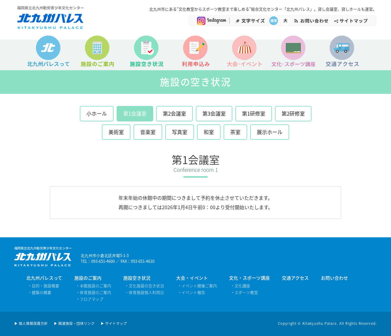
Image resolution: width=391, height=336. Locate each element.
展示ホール (270, 132)
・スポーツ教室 (244, 292)
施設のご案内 (88, 278)
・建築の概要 (39, 292)
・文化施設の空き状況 (144, 285)
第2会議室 (174, 113)
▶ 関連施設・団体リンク (74, 323)
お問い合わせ (334, 278)
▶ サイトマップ (114, 323)
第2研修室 (293, 113)
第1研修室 (253, 113)
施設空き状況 (136, 278)
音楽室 (148, 132)
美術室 (116, 132)
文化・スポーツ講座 (249, 278)
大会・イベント (192, 278)
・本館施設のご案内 (93, 285)
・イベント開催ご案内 (197, 285)
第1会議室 (135, 113)
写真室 (179, 132)
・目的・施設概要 (43, 285)
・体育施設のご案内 (93, 292)
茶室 (235, 132)
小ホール (96, 113)
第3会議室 (214, 113)
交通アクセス (295, 278)
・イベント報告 (191, 292)
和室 (209, 132)
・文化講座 (240, 285)
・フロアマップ (89, 299)
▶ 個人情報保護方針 (31, 323)
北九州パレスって (44, 278)
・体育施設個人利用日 (144, 292)
